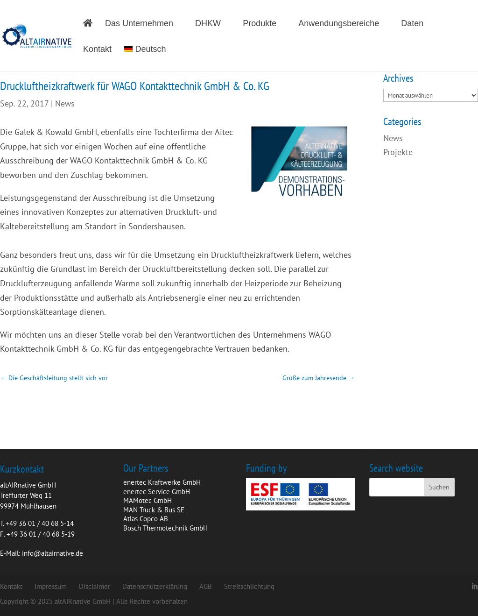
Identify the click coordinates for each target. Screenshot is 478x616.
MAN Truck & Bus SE (153, 509)
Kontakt (97, 50)
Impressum (51, 586)
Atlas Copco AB (145, 518)
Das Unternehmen (139, 24)
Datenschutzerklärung (154, 586)
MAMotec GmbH (147, 500)
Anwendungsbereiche (338, 24)
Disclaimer (94, 586)
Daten (412, 24)
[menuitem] (149, 58)
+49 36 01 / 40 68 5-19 (41, 534)
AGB (205, 586)
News (65, 103)
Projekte (398, 152)
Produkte (259, 24)
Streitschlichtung (249, 586)
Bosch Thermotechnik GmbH (165, 528)
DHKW (208, 24)
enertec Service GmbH (156, 491)
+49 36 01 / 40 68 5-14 (40, 523)
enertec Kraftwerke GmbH (162, 482)
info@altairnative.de (52, 553)
